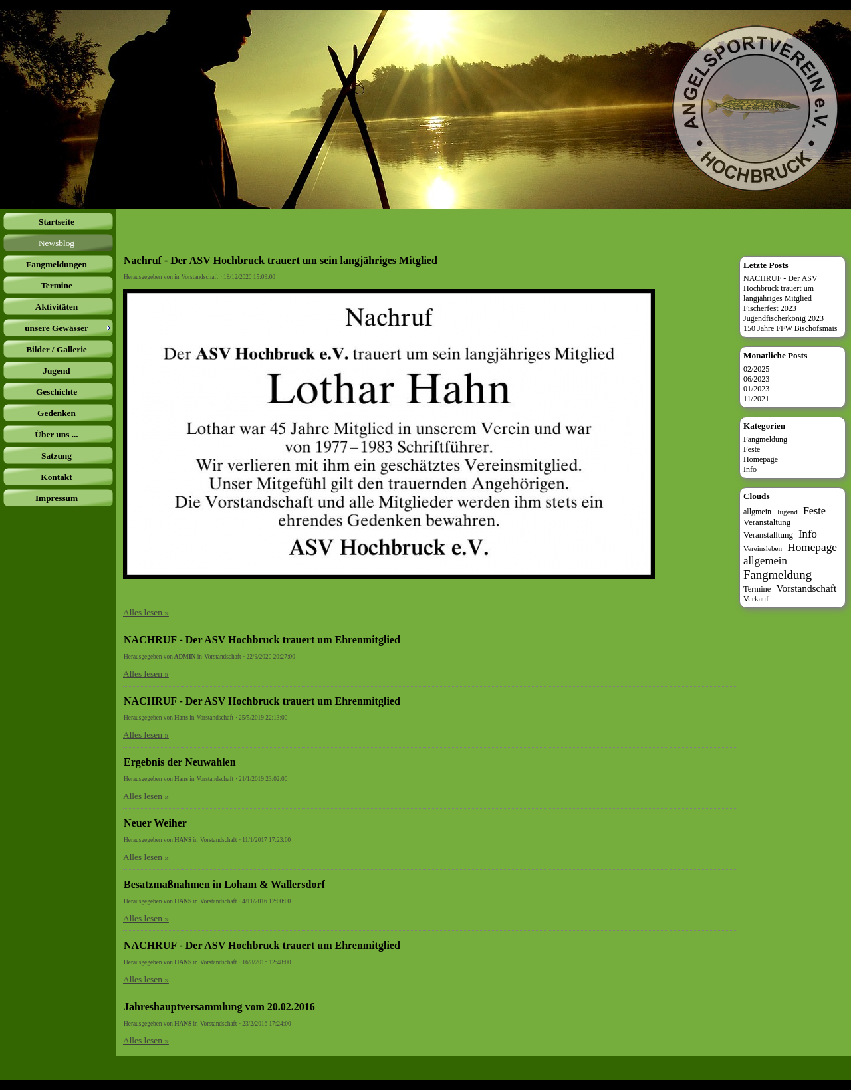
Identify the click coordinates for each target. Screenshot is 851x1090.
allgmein (757, 511)
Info (750, 469)
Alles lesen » (146, 612)
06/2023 (756, 378)
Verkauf (756, 598)
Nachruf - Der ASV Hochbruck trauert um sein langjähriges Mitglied (280, 260)
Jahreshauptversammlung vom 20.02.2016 (219, 1006)
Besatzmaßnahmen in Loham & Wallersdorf (224, 884)
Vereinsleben (762, 548)
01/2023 (756, 388)
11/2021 (756, 398)
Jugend (787, 512)
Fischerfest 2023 (769, 308)
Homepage (760, 459)
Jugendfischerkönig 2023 (783, 318)
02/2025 (756, 369)
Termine (757, 589)
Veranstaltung (766, 522)
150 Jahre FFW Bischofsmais (790, 328)
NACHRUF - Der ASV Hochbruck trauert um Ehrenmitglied (262, 639)
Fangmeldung (765, 439)
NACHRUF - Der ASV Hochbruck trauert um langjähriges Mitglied (780, 288)
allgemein (765, 560)
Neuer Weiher (155, 823)
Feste (751, 449)
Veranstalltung (768, 535)
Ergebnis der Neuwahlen (180, 762)
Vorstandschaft (200, 277)
